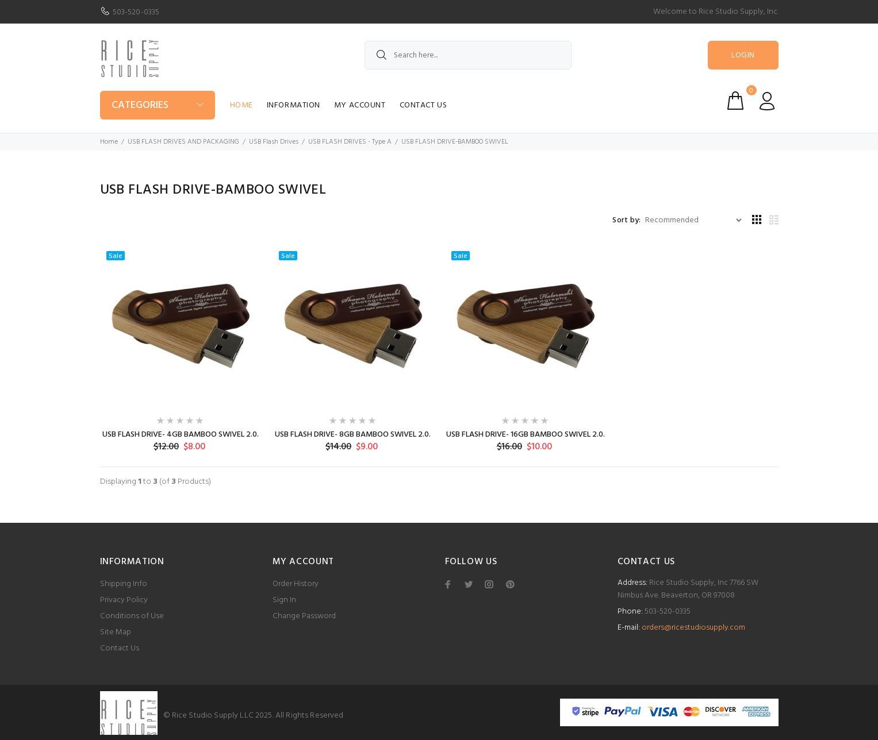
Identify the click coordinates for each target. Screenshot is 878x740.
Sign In (284, 600)
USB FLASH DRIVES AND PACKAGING (183, 142)
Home (241, 105)
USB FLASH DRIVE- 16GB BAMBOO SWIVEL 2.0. (525, 434)
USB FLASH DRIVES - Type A (350, 142)
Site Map (115, 632)
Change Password (304, 616)
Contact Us (423, 105)
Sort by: (626, 220)
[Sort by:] (693, 220)
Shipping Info (123, 584)
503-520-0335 (136, 12)
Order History (296, 584)
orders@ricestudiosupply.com (693, 627)
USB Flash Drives (273, 142)
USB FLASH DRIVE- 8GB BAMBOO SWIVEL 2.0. (353, 434)
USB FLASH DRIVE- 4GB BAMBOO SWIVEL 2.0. (180, 434)
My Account (360, 105)
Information (293, 105)
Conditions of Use (132, 616)
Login (742, 55)
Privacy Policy (124, 600)
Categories (140, 105)
